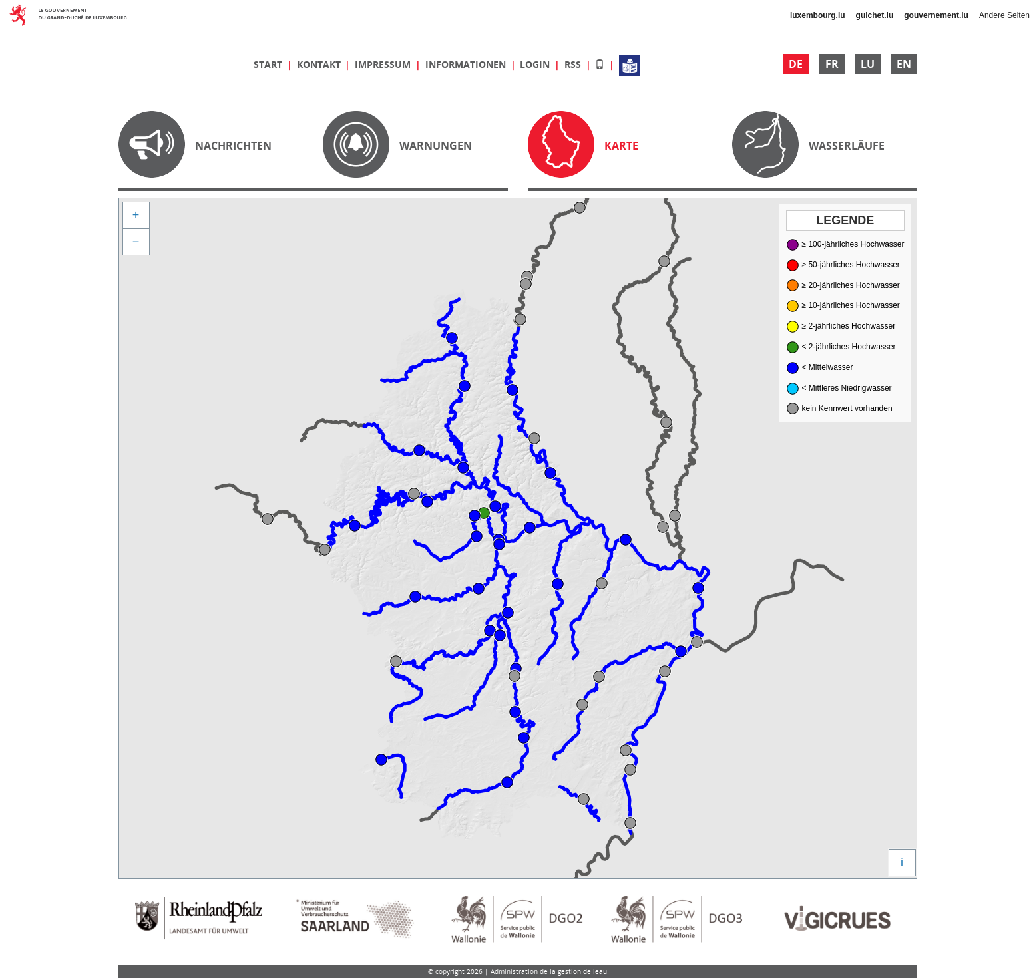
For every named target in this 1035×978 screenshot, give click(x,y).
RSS (574, 64)
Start (269, 64)
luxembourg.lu (817, 15)
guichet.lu (875, 15)
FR (832, 64)
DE (796, 64)
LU (868, 64)
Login (536, 64)
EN (904, 64)
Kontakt (320, 64)
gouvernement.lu (936, 15)
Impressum (384, 64)
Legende (845, 220)
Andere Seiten (1004, 15)
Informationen (467, 64)
